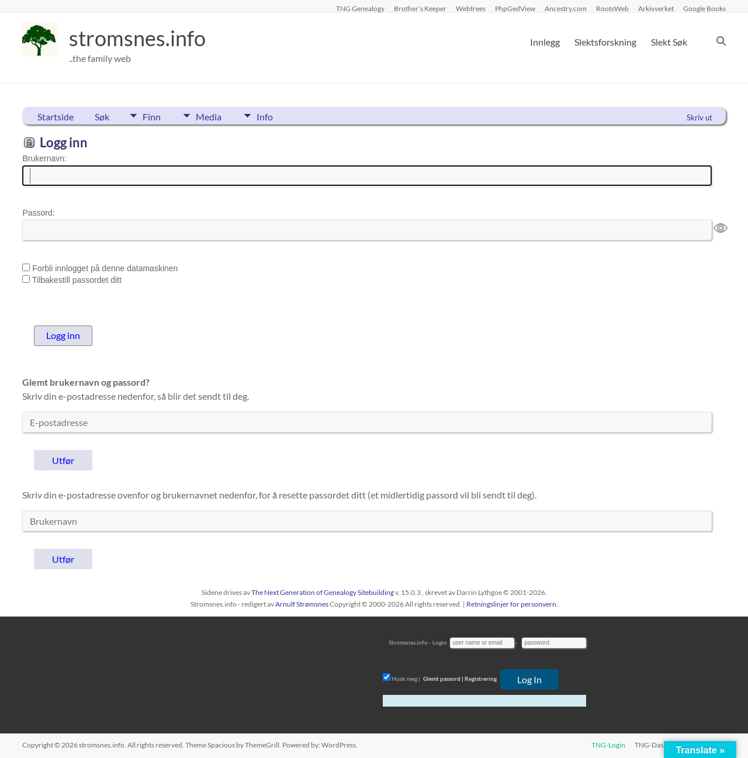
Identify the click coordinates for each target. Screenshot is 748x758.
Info (265, 115)
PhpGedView (515, 8)
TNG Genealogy (360, 8)
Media (208, 115)
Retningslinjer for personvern (511, 604)
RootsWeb (612, 8)
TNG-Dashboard (660, 744)
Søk (102, 116)
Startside (55, 116)
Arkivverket (656, 8)
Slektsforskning (605, 41)
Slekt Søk (669, 41)
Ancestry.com (566, 8)
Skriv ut (699, 117)
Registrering (480, 678)
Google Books (704, 8)
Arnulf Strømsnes (301, 604)
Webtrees (471, 8)
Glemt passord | (443, 678)
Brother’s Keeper (420, 8)
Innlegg (545, 41)
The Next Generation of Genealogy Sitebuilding (322, 592)
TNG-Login (608, 744)
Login (439, 642)
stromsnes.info (137, 38)
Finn (152, 115)
